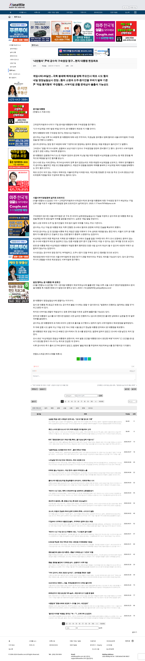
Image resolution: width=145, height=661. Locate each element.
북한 (52, 408)
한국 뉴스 (12, 70)
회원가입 (133, 7)
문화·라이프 (13, 56)
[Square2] (18, 292)
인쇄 (132, 366)
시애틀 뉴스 (23, 12)
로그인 (125, 7)
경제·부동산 (13, 49)
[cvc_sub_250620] (126, 31)
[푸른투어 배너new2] (18, 31)
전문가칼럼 (113, 12)
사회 (71, 408)
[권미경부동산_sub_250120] (83, 31)
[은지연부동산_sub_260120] (18, 91)
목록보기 (34, 389)
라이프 (90, 408)
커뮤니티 (83, 12)
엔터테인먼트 (98, 12)
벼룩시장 (37, 12)
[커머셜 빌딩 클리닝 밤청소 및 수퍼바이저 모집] (18, 158)
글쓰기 (34, 401)
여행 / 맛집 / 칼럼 (53, 12)
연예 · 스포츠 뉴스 (14, 74)
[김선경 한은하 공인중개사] (18, 225)
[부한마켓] (18, 135)
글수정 (127, 389)
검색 (100, 396)
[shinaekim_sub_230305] (18, 181)
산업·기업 (13, 63)
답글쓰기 (43, 389)
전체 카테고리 (36, 408)
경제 (58, 408)
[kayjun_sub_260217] (18, 270)
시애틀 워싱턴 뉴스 (15, 45)
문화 (83, 408)
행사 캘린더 (12, 77)
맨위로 (129, 641)
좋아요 (36, 366)
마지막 (101, 401)
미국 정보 (70, 12)
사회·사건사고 (14, 59)
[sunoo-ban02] (104, 31)
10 (92, 401)
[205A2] (61, 31)
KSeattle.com (21, 654)
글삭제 (134, 389)
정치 (46, 408)
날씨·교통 (13, 52)
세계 (77, 408)
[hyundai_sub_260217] (40, 31)
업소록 (127, 12)
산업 (64, 408)
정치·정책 (13, 67)
